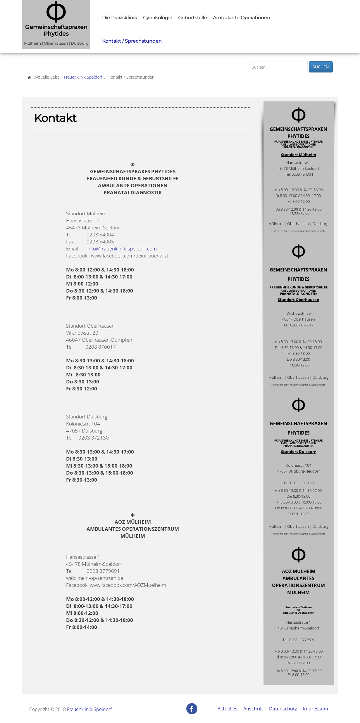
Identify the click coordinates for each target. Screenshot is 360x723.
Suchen (321, 67)
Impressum (315, 708)
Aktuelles (227, 708)
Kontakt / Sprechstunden (132, 41)
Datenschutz (283, 708)
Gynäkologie (157, 17)
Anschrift (253, 708)
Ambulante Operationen (241, 17)
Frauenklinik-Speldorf (89, 709)
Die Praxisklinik (119, 17)
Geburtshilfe (192, 17)
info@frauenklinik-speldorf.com (122, 248)
